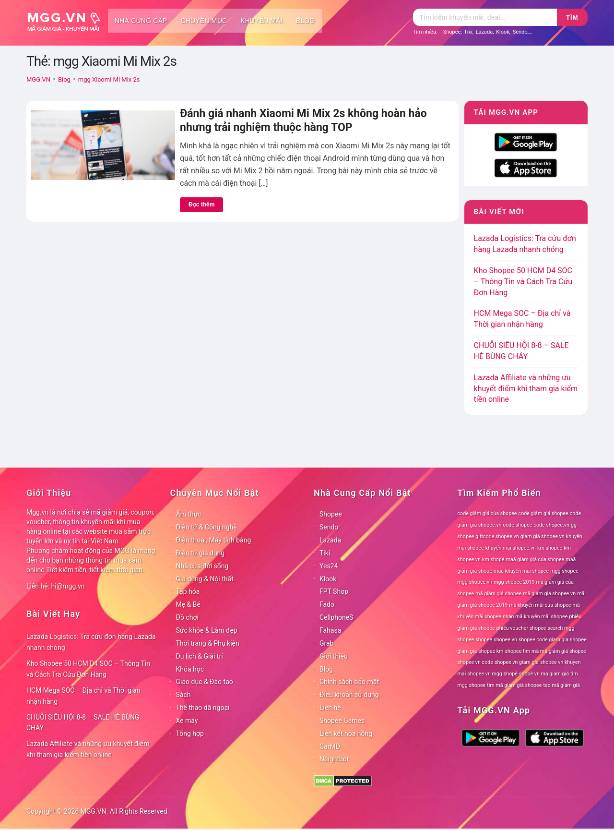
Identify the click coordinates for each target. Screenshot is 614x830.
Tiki (468, 32)
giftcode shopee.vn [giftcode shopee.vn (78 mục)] (497, 536)
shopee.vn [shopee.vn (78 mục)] (505, 640)
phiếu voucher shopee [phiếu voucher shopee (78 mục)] (521, 628)
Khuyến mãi (261, 20)
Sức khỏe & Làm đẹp (206, 630)
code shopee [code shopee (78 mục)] (517, 525)
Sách (183, 694)
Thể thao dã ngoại (203, 707)
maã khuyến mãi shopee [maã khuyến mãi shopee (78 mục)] (521, 571)
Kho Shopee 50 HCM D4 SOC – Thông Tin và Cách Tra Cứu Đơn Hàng (523, 281)
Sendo (520, 32)
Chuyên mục (203, 20)
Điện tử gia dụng (200, 553)
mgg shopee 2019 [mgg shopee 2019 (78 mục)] (514, 582)
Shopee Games (342, 720)
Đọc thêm (201, 204)
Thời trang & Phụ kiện (207, 643)
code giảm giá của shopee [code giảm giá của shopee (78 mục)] (487, 513)
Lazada (484, 32)
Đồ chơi (187, 617)
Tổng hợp (190, 733)
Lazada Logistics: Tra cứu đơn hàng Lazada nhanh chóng (91, 642)
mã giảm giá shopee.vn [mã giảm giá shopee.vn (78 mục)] (549, 593)
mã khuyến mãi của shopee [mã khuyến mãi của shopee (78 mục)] (540, 605)
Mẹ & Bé (188, 604)
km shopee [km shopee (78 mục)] (549, 548)
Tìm (572, 17)
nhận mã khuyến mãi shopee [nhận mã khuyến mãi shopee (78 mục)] (535, 616)
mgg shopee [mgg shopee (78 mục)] (564, 571)
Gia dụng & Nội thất (205, 579)
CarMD (329, 746)
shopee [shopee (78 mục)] (483, 640)
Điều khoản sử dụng (349, 694)
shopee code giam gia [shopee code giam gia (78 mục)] (543, 640)
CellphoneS (336, 617)
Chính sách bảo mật (349, 682)
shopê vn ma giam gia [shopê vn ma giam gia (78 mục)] (544, 674)
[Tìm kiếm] (485, 17)
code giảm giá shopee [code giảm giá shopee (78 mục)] (543, 513)
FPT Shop (333, 591)
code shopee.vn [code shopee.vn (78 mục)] (551, 525)
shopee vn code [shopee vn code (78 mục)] (475, 662)
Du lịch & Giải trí (199, 656)
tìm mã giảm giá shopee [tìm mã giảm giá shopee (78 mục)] (514, 685)
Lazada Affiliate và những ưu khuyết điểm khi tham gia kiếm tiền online (526, 388)
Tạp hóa (188, 591)
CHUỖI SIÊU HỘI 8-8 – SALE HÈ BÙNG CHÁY (83, 722)
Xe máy (187, 720)
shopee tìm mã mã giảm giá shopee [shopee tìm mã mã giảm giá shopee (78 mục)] (545, 651)
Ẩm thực (188, 514)
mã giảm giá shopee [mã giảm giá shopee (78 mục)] (498, 593)
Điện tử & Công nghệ (206, 527)
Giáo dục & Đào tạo (204, 682)
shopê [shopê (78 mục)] (511, 674)
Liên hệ (330, 707)
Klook (502, 32)
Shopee (452, 32)
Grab (326, 643)
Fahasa (330, 630)
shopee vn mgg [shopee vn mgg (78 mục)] (484, 674)
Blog (305, 20)
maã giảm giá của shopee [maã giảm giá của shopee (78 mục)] (535, 559)
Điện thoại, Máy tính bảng (213, 540)
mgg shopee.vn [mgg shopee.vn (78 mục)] (475, 582)
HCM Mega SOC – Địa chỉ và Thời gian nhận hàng (83, 695)
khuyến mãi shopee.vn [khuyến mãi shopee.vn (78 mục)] (510, 548)
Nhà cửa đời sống (202, 566)
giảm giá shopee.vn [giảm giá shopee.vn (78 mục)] (542, 536)
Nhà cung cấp (141, 20)
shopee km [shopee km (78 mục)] (490, 651)
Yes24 (328, 566)
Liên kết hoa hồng (345, 733)
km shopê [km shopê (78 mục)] (493, 559)
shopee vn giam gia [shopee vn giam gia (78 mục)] (517, 662)
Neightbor (334, 759)
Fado (326, 604)
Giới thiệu (333, 656)
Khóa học (190, 669)
